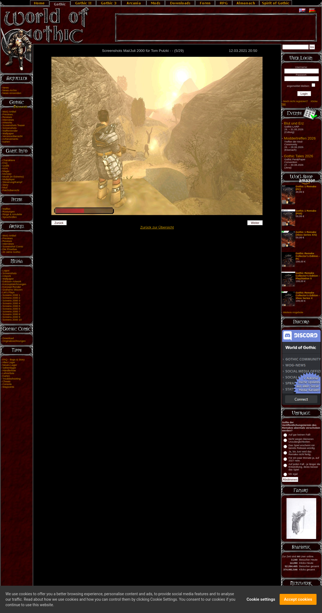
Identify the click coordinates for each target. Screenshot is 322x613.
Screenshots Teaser (13, 125)
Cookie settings (261, 600)
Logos (5, 270)
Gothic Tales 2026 (298, 156)
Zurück (58, 222)
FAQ (5, 163)
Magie (5, 171)
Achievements (10, 139)
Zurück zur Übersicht (157, 227)
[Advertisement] (215, 27)
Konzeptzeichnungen (14, 284)
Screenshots (9, 128)
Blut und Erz (294, 123)
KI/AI (5, 168)
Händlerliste (9, 370)
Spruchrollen (9, 217)
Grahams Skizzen (12, 289)
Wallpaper (8, 133)
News (5, 87)
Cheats (6, 381)
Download (8, 338)
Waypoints (8, 387)
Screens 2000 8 (11, 314)
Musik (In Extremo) (13, 176)
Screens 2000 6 (11, 308)
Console (7, 384)
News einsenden (11, 93)
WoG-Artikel (9, 111)
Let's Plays (8, 292)
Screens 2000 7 (11, 311)
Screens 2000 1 (11, 295)
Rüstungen (8, 211)
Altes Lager (8, 362)
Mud (4, 187)
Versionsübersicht (12, 136)
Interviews (8, 120)
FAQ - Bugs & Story (13, 359)
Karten (6, 141)
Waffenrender (10, 130)
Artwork (6, 276)
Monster (7, 174)
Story (5, 184)
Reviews (7, 117)
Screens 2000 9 (11, 317)
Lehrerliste (8, 373)
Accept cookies (298, 600)
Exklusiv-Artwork (11, 281)
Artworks (7, 122)
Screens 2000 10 (12, 319)
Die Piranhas (9, 249)
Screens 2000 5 (11, 306)
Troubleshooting (11, 378)
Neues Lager (9, 365)
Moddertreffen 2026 (300, 138)
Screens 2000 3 (11, 300)
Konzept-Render (11, 287)
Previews (7, 114)
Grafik (5, 165)
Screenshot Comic (12, 246)
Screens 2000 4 (11, 303)
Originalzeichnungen (14, 341)
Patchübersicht (10, 190)
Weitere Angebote (293, 312)
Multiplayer (8, 179)
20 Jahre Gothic (11, 252)
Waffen (6, 209)
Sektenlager (9, 367)
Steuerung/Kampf (12, 182)
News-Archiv (9, 90)
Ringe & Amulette (12, 214)
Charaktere (8, 160)
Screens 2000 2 (11, 298)
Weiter (255, 222)
